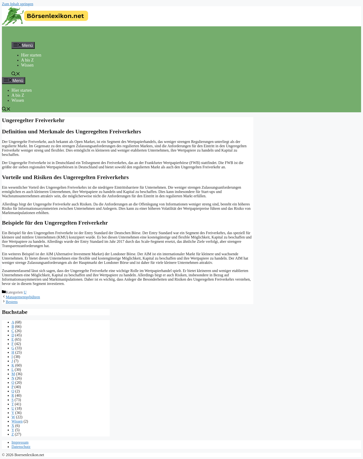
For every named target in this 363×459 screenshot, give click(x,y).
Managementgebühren (23, 297)
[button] (15, 74)
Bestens (12, 302)
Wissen (27, 65)
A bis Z (27, 60)
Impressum (19, 442)
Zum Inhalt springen (17, 4)
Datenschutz (20, 447)
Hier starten (31, 55)
